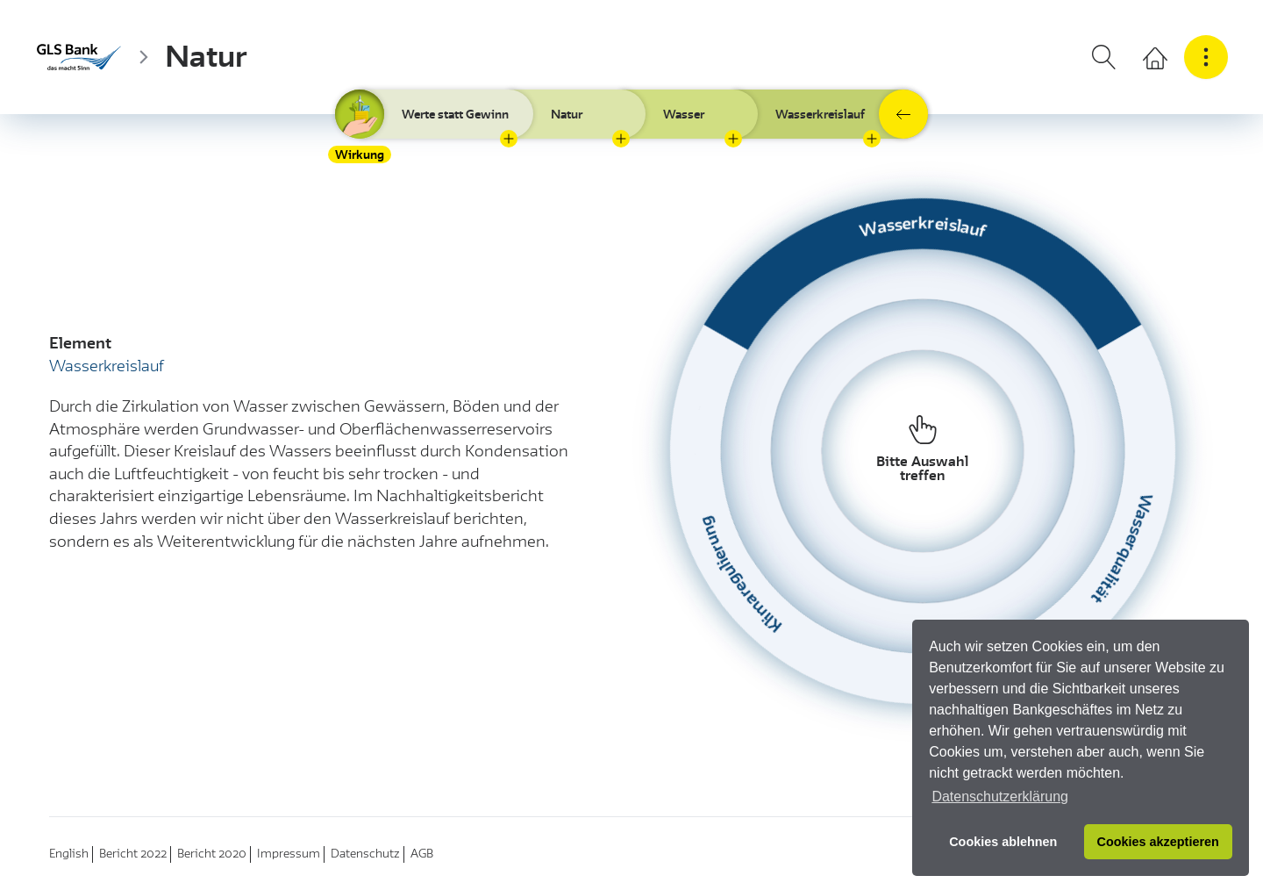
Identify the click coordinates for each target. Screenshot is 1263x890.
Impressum (288, 853)
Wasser (683, 114)
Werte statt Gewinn (455, 114)
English (69, 853)
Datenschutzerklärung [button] (999, 796)
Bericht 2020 (211, 853)
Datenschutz (365, 853)
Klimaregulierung (740, 575)
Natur (206, 57)
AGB (421, 853)
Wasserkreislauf (820, 114)
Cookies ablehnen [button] (1003, 842)
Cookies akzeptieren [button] (1158, 842)
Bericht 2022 (133, 853)
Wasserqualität (1121, 550)
